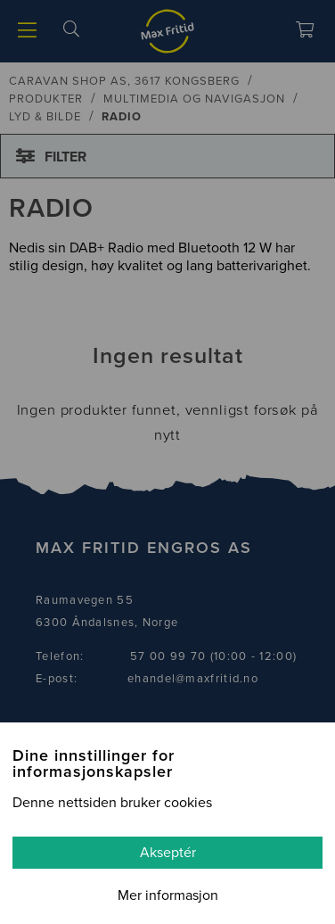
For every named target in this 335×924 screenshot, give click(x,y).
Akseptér (168, 853)
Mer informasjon (168, 895)
